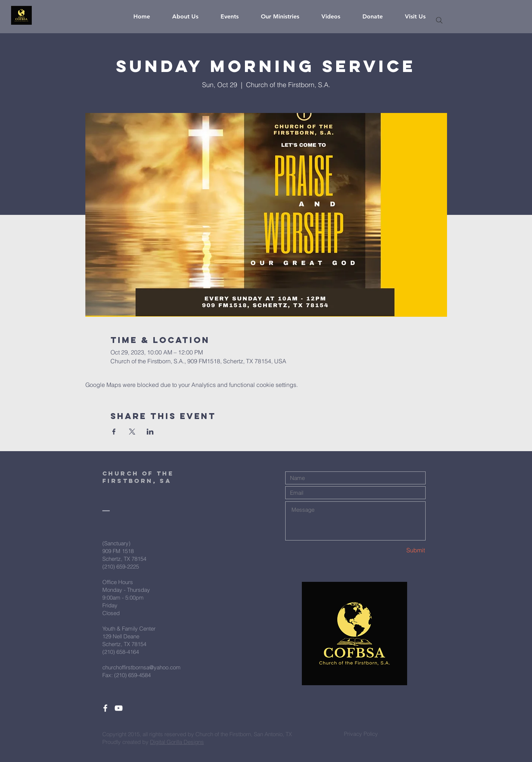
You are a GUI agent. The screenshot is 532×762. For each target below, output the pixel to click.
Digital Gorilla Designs (177, 741)
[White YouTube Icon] (118, 708)
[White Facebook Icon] (105, 708)
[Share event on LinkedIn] (150, 432)
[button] (191, 16)
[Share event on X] (132, 432)
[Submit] (399, 550)
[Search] (439, 20)
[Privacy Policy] (361, 733)
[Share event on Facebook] (113, 432)
